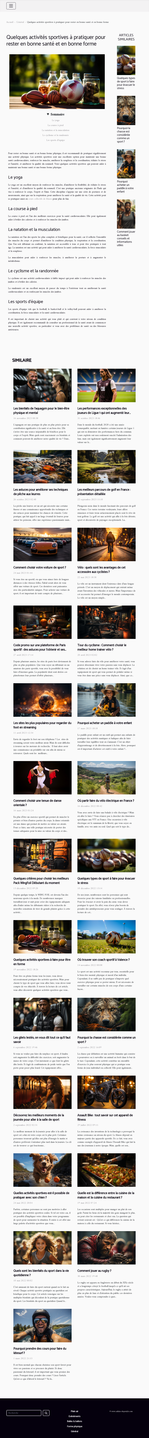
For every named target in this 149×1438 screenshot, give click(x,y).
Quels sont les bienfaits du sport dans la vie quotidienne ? (41, 1273)
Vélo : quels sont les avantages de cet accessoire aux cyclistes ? (101, 570)
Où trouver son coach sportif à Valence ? (103, 959)
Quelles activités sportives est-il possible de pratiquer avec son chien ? (41, 1195)
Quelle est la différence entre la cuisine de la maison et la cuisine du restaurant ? (105, 1195)
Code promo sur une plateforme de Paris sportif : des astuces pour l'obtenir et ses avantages (39, 650)
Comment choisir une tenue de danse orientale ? (37, 803)
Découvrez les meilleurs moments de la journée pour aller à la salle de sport (38, 1117)
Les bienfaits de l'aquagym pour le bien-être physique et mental (41, 410)
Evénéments (74, 1416)
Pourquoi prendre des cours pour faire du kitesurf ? (39, 1351)
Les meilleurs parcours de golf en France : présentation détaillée (103, 492)
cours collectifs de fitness (40, 199)
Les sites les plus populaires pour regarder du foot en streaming (42, 725)
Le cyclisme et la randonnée (55, 135)
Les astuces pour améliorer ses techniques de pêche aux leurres (40, 492)
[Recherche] (23, 1413)
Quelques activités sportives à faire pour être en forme (41, 962)
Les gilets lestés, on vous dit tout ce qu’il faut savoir (41, 1040)
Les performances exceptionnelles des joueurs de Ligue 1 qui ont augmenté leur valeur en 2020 (103, 413)
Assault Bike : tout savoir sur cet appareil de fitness (105, 1117)
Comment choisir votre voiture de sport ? (39, 567)
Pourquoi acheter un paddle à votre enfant (125, 186)
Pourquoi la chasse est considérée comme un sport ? (123, 135)
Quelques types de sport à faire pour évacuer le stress (126, 83)
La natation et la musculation (55, 130)
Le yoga (55, 120)
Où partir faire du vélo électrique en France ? (105, 800)
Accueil (9, 22)
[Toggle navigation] (11, 5)
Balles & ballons (74, 1421)
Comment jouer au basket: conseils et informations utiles (126, 239)
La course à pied (55, 125)
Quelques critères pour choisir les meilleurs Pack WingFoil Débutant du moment (41, 881)
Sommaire (57, 114)
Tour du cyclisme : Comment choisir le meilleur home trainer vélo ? (101, 647)
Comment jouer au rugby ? (94, 1270)
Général (20, 22)
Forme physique (74, 1426)
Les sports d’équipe (55, 140)
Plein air (74, 1411)
